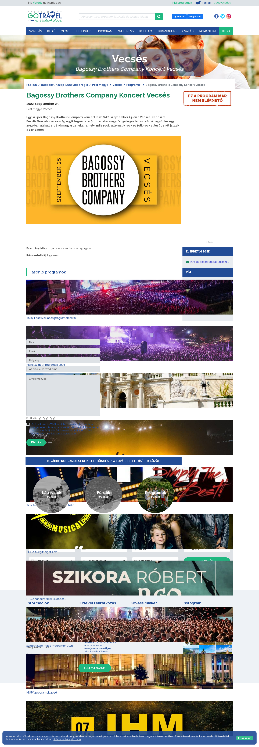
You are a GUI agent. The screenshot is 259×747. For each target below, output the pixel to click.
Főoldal (31, 84)
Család (188, 31)
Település (84, 31)
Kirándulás (167, 31)
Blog (226, 31)
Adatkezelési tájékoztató (67, 739)
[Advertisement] (208, 188)
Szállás (35, 31)
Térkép (202, 3)
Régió (51, 31)
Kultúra (146, 31)
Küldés (36, 442)
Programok (133, 84)
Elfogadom (244, 738)
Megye (65, 31)
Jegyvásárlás (222, 2)
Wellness (126, 31)
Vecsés (117, 84)
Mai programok (181, 2)
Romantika (207, 31)
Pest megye (100, 84)
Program (105, 31)
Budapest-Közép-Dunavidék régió (64, 84)
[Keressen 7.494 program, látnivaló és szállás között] (117, 16)
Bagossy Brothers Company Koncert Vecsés (98, 95)
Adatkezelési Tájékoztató (61, 433)
